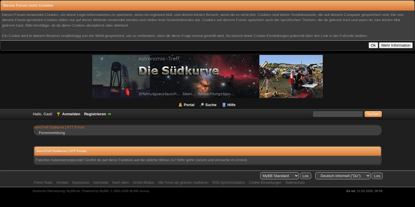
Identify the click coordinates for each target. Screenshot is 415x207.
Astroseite (100, 183)
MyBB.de (73, 191)
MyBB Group (139, 191)
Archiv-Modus (143, 183)
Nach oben (120, 183)
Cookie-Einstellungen (265, 183)
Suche (210, 105)
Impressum (80, 183)
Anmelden (71, 114)
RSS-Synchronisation (228, 183)
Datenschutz (295, 183)
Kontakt (62, 183)
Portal (189, 105)
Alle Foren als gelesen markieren (183, 183)
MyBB (103, 191)
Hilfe (231, 105)
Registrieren (95, 114)
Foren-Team (43, 183)
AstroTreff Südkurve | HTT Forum (59, 127)
